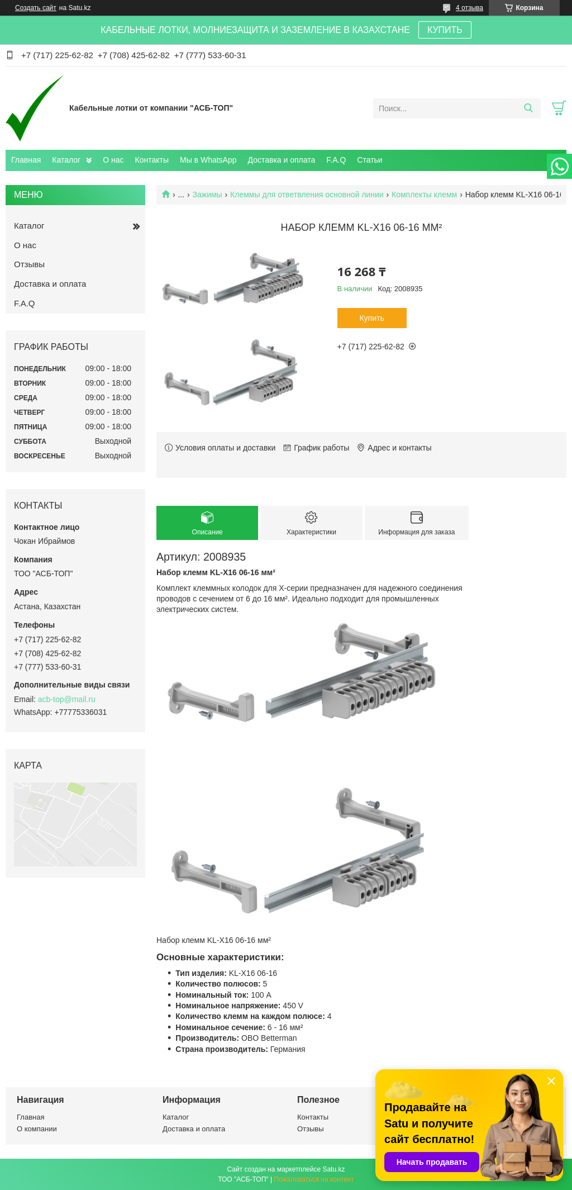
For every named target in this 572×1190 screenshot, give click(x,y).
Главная (26, 159)
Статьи (369, 159)
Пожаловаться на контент (314, 1179)
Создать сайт (35, 8)
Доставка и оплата (282, 159)
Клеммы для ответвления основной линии (306, 194)
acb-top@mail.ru (67, 699)
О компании (37, 1129)
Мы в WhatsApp (208, 159)
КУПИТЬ (445, 30)
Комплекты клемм (424, 194)
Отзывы (29, 264)
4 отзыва (469, 8)
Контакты (152, 159)
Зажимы (207, 194)
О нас (113, 159)
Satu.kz (333, 1169)
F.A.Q (336, 159)
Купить (371, 318)
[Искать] (528, 108)
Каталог (66, 159)
